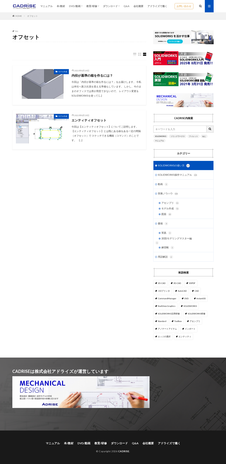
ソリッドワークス (178, 136)
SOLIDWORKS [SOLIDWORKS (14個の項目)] (190, 306)
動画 (163, 184)
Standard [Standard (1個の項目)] (162, 321)
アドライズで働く (157, 6)
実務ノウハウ (168, 193)
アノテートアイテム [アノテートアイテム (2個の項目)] (167, 328)
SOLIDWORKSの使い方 (174, 165)
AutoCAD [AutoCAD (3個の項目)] (182, 291)
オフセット (32, 16)
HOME (18, 16)
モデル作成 (62, 71)
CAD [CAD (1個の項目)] (197, 291)
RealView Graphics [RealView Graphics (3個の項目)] (167, 306)
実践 (166, 233)
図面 (166, 214)
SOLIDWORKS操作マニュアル (177, 175)
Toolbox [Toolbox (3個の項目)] (178, 321)
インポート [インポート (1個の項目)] (190, 328)
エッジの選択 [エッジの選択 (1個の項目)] (164, 336)
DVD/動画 (75, 6)
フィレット (193, 136)
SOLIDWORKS (160, 136)
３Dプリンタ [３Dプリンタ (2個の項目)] (164, 291)
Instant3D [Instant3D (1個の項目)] (201, 298)
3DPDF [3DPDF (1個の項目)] (192, 283)
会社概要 (138, 6)
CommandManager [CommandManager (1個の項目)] (167, 298)
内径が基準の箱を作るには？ (92, 75)
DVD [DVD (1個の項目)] (186, 298)
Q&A (126, 6)
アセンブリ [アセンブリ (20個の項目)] (195, 321)
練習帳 (167, 247)
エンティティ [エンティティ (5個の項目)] (185, 336)
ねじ (204, 136)
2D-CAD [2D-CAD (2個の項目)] (161, 283)
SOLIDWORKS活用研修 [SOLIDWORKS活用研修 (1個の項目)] (169, 313)
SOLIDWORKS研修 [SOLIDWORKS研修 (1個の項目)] (196, 313)
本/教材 (61, 6)
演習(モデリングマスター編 (176, 238)
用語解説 (165, 257)
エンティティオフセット (89, 120)
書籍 (163, 223)
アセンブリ (170, 203)
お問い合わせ (184, 6)
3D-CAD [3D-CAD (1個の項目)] (177, 283)
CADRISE (123, 451)
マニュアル (46, 6)
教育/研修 (91, 6)
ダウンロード (110, 6)
